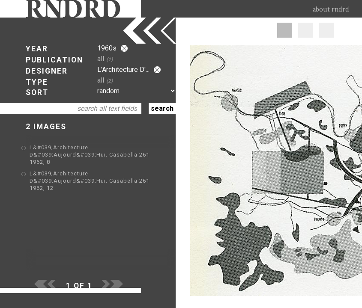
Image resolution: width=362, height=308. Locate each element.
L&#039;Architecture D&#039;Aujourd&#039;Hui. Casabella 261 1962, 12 (90, 180)
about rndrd (331, 9)
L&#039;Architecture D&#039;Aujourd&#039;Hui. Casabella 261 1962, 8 (90, 154)
